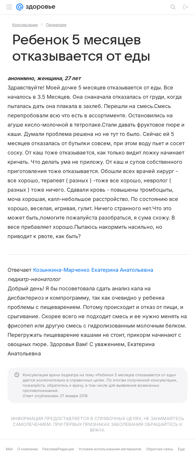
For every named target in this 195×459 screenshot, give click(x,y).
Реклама (49, 449)
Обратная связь (159, 449)
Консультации (25, 24)
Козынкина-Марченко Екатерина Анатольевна (93, 270)
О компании (27, 449)
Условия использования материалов (110, 449)
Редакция (65, 449)
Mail (9, 449)
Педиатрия (56, 24)
